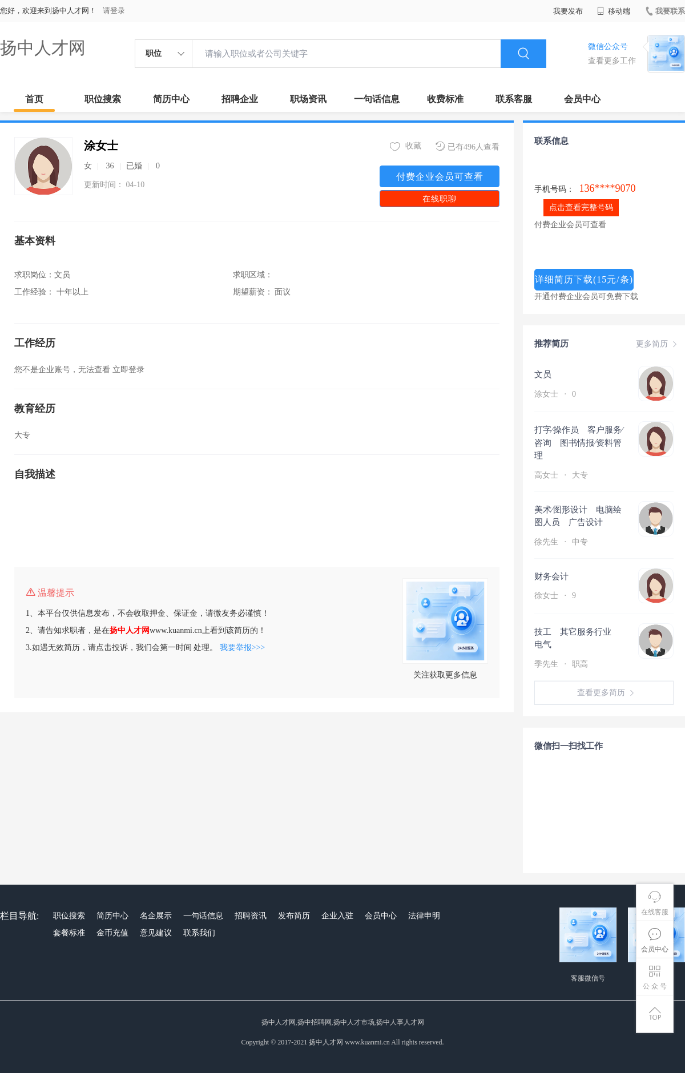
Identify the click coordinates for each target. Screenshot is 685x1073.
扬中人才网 (43, 47)
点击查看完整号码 (581, 207)
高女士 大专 (562, 475)
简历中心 (171, 99)
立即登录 (128, 369)
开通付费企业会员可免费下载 (586, 296)
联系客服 (513, 99)
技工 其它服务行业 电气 (577, 638)
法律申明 (424, 915)
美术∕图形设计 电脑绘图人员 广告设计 (578, 516)
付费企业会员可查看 (439, 176)
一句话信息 (377, 99)
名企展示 (156, 915)
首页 (34, 99)
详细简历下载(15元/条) (584, 279)
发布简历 (294, 915)
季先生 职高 (562, 664)
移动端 (613, 11)
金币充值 (112, 933)
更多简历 (657, 344)
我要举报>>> (242, 647)
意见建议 (156, 933)
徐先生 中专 (562, 542)
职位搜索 (102, 99)
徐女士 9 (555, 595)
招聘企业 (239, 99)
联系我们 (199, 933)
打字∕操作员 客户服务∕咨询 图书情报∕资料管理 (578, 442)
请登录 (114, 10)
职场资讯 (308, 99)
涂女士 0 (555, 394)
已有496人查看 (467, 146)
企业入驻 (337, 915)
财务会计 (551, 576)
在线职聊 (439, 199)
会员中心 (582, 99)
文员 (542, 374)
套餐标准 (69, 933)
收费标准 (445, 99)
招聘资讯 (251, 915)
